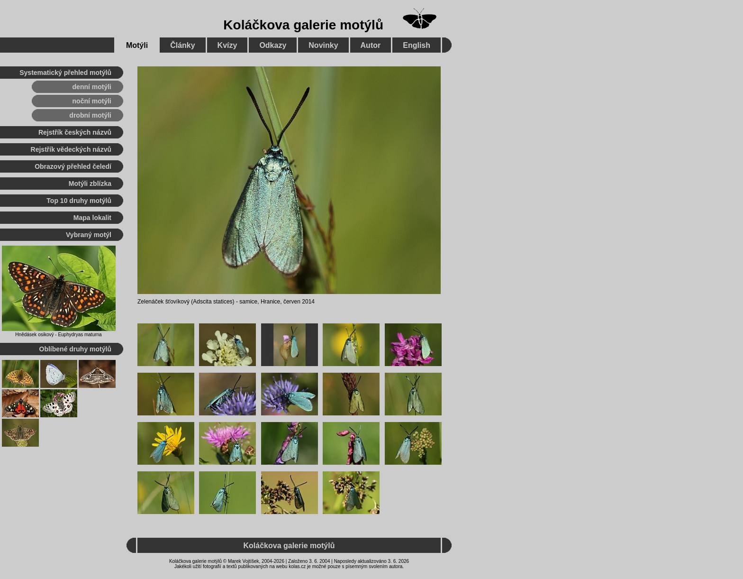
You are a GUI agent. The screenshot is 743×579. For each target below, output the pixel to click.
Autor (371, 45)
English (416, 45)
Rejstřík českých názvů (74, 132)
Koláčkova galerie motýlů (303, 25)
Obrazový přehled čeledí (73, 166)
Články (182, 45)
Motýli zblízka (90, 183)
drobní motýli (90, 115)
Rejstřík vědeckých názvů (71, 149)
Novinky (323, 45)
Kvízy (227, 45)
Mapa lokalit (92, 217)
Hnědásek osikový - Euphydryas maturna (58, 334)
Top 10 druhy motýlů (78, 200)
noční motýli (91, 101)
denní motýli (91, 87)
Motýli (137, 45)
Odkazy (272, 45)
